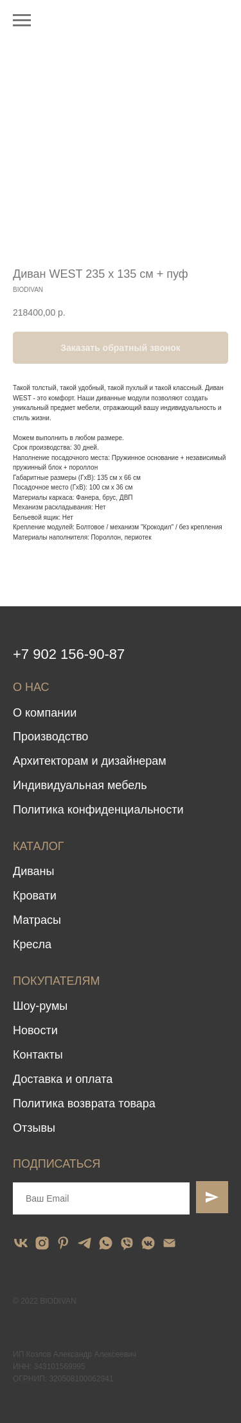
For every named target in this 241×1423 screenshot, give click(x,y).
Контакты (38, 1054)
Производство (50, 736)
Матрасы (37, 920)
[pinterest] (63, 1243)
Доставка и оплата (62, 1079)
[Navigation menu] (22, 20)
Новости (35, 1030)
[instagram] (42, 1243)
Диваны (34, 871)
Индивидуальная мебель (80, 785)
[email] (169, 1243)
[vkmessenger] (148, 1243)
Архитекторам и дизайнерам (89, 760)
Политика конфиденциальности (98, 809)
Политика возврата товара (84, 1103)
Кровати (35, 895)
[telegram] (84, 1243)
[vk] (21, 1243)
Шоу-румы (40, 1006)
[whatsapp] (106, 1243)
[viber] (127, 1243)
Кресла (32, 944)
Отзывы (34, 1127)
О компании (44, 712)
